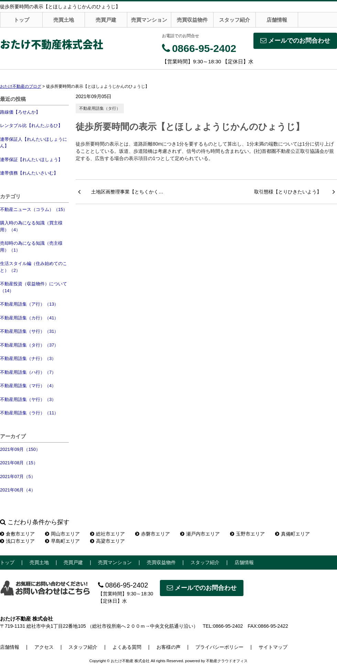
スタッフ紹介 (234, 20)
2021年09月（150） (20, 449)
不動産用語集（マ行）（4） (28, 385)
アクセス (44, 647)
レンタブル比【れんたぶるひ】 (31, 125)
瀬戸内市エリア (200, 534)
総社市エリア (107, 534)
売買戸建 (106, 20)
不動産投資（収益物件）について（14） (33, 287)
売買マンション (149, 20)
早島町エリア (62, 541)
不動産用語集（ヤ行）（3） (28, 399)
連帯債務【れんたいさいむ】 (29, 173)
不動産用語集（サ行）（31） (29, 331)
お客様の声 (168, 647)
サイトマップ (273, 647)
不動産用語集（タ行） (99, 108)
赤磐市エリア (152, 534)
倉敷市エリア (17, 534)
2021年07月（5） (17, 476)
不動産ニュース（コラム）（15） (33, 209)
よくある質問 (126, 647)
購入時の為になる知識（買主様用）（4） (31, 226)
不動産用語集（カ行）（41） (29, 317)
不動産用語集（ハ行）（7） (28, 372)
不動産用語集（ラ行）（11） (29, 412)
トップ (21, 20)
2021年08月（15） (19, 462)
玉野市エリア (247, 534)
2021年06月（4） (17, 490)
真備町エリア (292, 534)
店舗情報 (277, 20)
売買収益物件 (192, 20)
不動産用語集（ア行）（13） (29, 304)
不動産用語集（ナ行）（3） (28, 358)
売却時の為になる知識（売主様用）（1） (31, 247)
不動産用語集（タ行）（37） (29, 345)
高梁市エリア (107, 541)
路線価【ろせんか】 (20, 112)
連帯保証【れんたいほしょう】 (31, 159)
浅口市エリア (17, 541)
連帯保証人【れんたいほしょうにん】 (33, 143)
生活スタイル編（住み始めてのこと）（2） (33, 267)
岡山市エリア (62, 534)
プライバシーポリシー (219, 647)
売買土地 (63, 20)
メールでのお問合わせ (295, 40)
